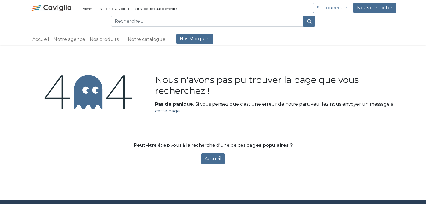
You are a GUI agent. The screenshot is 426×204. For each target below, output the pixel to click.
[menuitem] (40, 39)
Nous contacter (375, 7)
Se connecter (332, 7)
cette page (167, 111)
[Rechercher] (309, 21)
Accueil (213, 158)
